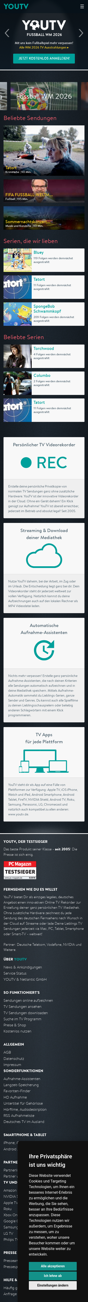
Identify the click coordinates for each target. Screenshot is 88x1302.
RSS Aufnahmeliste (19, 1115)
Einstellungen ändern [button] (53, 1285)
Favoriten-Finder (17, 1090)
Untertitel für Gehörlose (23, 1103)
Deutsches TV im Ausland (24, 1121)
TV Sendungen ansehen (23, 1006)
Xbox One (11, 1214)
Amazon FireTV (16, 1190)
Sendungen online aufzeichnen (28, 1000)
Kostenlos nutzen (17, 1031)
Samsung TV (13, 1227)
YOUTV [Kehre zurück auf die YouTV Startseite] (16, 6)
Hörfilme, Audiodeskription (25, 1109)
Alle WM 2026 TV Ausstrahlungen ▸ (44, 47)
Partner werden (16, 1176)
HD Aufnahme (15, 1097)
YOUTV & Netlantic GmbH (25, 979)
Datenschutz (14, 1058)
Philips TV (11, 1239)
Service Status (15, 973)
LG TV (8, 1233)
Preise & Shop (15, 1025)
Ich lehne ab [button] (53, 1276)
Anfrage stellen (16, 1293)
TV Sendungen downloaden (26, 1012)
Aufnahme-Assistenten (22, 1078)
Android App (14, 1149)
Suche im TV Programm (22, 1019)
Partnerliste (13, 1170)
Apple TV (11, 1202)
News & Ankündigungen (23, 967)
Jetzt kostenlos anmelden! (44, 58)
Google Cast (14, 1221)
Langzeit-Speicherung (21, 1084)
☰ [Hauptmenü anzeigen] (82, 6)
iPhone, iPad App (17, 1142)
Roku (7, 1208)
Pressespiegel (14, 1266)
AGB (7, 1052)
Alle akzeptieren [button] (53, 1266)
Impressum (12, 1064)
